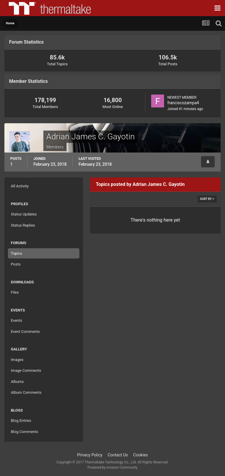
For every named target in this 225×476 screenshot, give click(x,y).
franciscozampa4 (183, 102)
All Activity (20, 186)
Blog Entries (21, 420)
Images (17, 359)
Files (15, 292)
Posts (16, 264)
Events (16, 320)
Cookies (140, 455)
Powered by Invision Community (113, 467)
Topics (16, 253)
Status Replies (23, 225)
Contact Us (118, 455)
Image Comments (26, 370)
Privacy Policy (89, 455)
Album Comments (26, 392)
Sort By (207, 199)
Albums (17, 381)
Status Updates (24, 214)
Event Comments (25, 331)
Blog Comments (24, 431)
